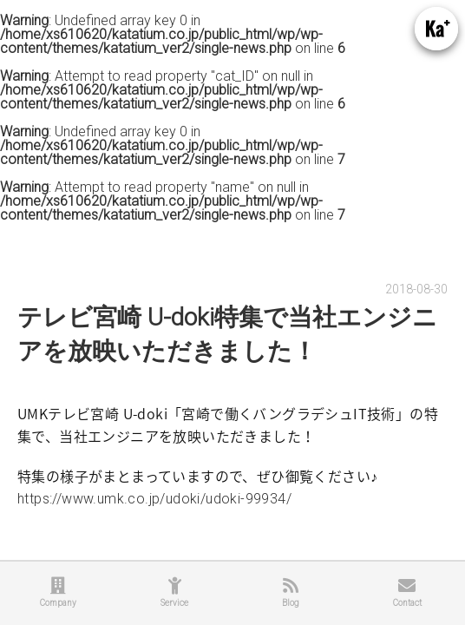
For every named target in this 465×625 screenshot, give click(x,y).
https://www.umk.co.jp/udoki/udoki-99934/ (154, 498)
